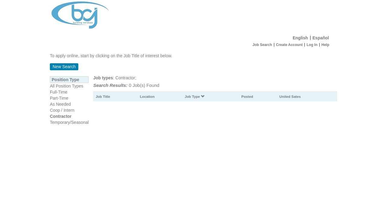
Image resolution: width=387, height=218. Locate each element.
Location (147, 96)
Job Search (262, 45)
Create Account (289, 45)
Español (321, 37)
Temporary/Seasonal (69, 122)
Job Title (103, 96)
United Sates (290, 96)
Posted (247, 96)
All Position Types (66, 86)
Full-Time (58, 92)
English (300, 37)
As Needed (60, 104)
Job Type (195, 96)
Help (325, 45)
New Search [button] (64, 66)
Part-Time (59, 98)
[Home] (193, 16)
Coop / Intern (62, 110)
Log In (312, 45)
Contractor (61, 116)
